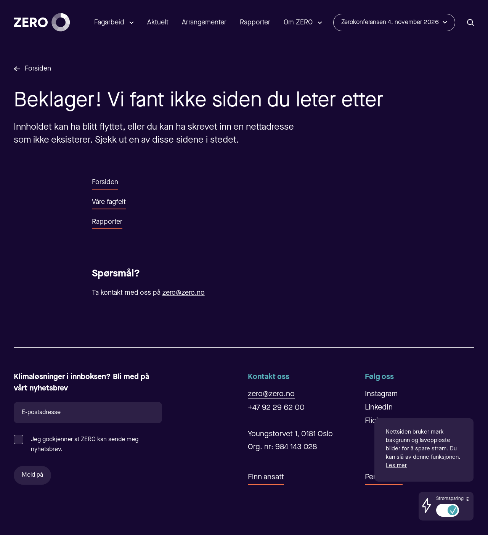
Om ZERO (298, 22)
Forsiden (38, 68)
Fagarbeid (109, 22)
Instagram (381, 394)
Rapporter (255, 22)
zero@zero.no (183, 292)
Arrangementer (204, 22)
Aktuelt (158, 22)
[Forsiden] (42, 22)
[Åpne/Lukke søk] (470, 22)
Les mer (396, 466)
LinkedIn (379, 407)
